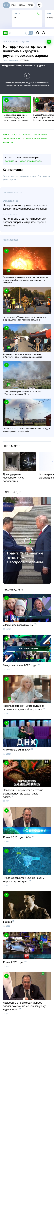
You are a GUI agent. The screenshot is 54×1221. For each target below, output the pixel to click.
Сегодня (24, 60)
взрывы (27, 135)
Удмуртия (8, 142)
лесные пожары (11, 139)
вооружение (40, 135)
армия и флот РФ (11, 135)
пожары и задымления (35, 139)
